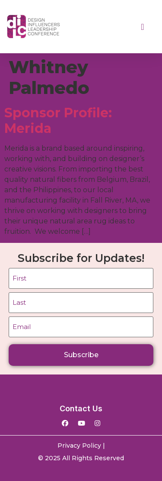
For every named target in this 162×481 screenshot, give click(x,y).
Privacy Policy (79, 445)
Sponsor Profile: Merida (58, 120)
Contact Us (81, 408)
